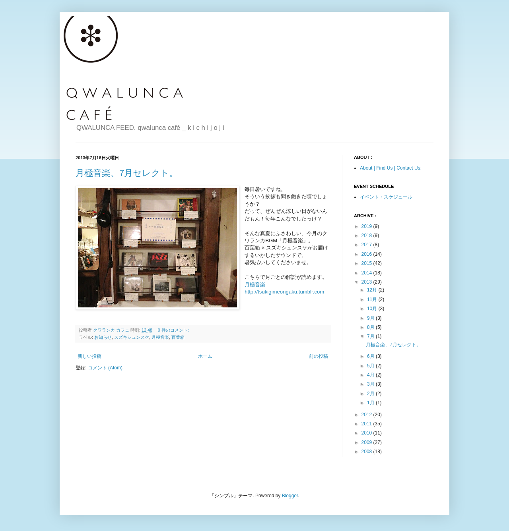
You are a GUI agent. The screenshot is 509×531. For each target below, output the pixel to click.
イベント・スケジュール (386, 197)
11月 (373, 299)
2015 (367, 263)
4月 (371, 375)
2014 (367, 273)
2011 (367, 424)
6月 (371, 356)
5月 (371, 366)
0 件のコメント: (174, 330)
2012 (367, 414)
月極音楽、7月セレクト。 (127, 173)
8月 (371, 327)
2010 (367, 433)
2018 (367, 235)
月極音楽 (160, 337)
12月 (373, 290)
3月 (371, 384)
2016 (367, 254)
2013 (367, 282)
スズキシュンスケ (131, 337)
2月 (371, 393)
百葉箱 (178, 337)
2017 (367, 244)
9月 (371, 318)
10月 (373, 308)
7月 (371, 336)
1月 (371, 402)
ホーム (205, 356)
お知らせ (103, 337)
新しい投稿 (89, 356)
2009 (367, 442)
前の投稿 (318, 356)
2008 (367, 451)
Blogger (290, 495)
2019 (367, 226)
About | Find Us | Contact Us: (391, 168)
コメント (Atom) (105, 368)
